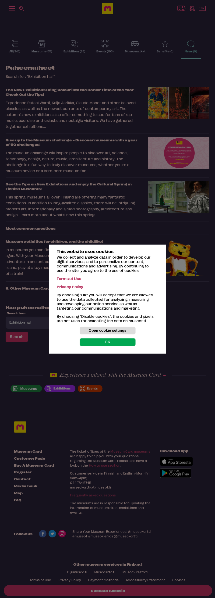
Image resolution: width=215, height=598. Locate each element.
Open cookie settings (108, 330)
